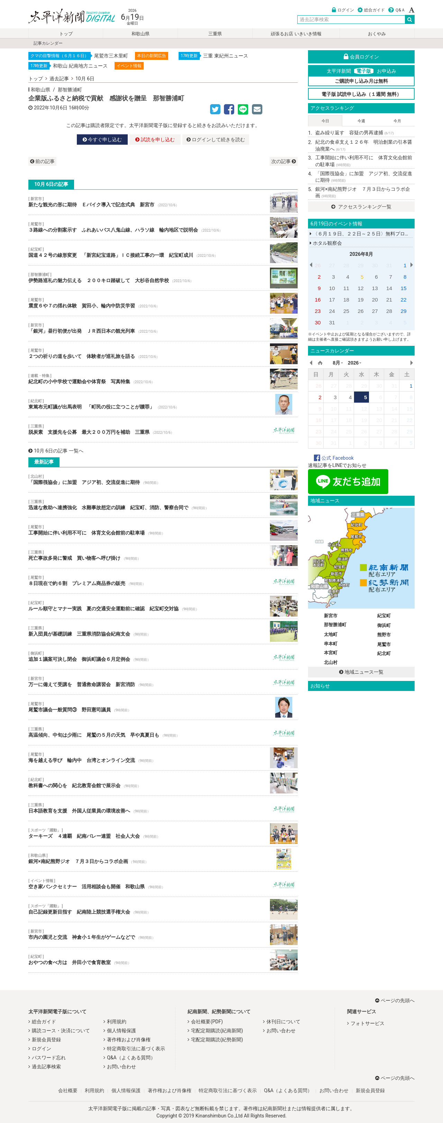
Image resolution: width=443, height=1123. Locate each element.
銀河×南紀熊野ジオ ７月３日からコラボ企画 (163, 858)
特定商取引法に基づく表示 (136, 1048)
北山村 (330, 662)
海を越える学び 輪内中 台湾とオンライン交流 (163, 757)
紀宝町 (384, 615)
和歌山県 (141, 33)
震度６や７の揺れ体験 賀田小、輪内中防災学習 (163, 303)
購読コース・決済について (61, 1030)
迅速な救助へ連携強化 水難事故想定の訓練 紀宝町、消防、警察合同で (163, 505)
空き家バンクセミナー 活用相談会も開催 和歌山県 (163, 884)
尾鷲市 (384, 644)
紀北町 (384, 653)
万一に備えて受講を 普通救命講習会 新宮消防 (163, 682)
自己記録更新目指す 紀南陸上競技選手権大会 (163, 909)
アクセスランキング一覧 (361, 206)
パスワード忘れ (49, 1057)
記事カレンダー (48, 43)
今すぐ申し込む (102, 139)
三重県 (215, 33)
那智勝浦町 (70, 89)
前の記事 (42, 161)
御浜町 (384, 625)
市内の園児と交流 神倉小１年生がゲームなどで (163, 934)
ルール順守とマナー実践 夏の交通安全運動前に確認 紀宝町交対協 (163, 606)
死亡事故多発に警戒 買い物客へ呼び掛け (163, 555)
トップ (66, 33)
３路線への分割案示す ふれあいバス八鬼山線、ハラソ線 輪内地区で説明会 (163, 227)
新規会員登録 (46, 1039)
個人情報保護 (121, 1030)
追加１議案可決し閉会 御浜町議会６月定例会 (163, 656)
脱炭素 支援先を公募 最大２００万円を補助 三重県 (163, 429)
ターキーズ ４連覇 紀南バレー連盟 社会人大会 (163, 833)
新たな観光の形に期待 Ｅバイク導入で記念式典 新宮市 (163, 202)
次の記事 (283, 161)
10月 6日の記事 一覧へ (55, 450)
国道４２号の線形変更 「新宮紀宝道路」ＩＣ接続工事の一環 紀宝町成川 (163, 252)
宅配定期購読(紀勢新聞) (217, 1039)
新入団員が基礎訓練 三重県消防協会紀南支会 (163, 631)
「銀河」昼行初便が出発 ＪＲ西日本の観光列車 (163, 328)
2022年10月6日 (50, 107)
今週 (361, 121)
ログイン (343, 10)
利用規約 (116, 1021)
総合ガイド (371, 10)
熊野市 (384, 634)
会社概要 (68, 1090)
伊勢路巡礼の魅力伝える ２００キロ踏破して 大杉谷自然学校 (163, 278)
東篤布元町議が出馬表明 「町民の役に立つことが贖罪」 (163, 404)
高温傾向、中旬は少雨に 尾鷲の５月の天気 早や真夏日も (163, 732)
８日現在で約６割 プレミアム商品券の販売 (163, 580)
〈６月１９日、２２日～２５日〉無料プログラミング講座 (374, 233)
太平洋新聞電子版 (66, 17)
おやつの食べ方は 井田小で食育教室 (163, 959)
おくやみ (377, 33)
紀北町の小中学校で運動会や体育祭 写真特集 (163, 379)
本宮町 (330, 652)
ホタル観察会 (326, 243)
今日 (325, 121)
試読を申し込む (154, 139)
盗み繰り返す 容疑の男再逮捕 (354, 132)
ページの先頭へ (395, 1000)
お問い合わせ (121, 1066)
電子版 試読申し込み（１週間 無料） (361, 94)
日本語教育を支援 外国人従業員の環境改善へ (163, 808)
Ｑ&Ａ (396, 10)
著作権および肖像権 (129, 1039)
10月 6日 (84, 78)
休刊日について (283, 1021)
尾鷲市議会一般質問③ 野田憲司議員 (163, 707)
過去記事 (59, 78)
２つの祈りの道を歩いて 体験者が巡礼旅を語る (163, 353)
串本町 (330, 643)
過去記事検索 (46, 1066)
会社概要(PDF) (207, 1021)
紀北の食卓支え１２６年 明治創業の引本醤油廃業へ (363, 145)
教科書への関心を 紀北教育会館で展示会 (163, 783)
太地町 (330, 634)
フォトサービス (368, 1023)
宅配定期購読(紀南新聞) (217, 1030)
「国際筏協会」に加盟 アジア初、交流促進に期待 (163, 479)
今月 (397, 121)
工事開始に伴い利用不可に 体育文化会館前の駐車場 (163, 530)
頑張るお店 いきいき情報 (296, 33)
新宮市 (330, 615)
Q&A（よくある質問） (131, 1057)
